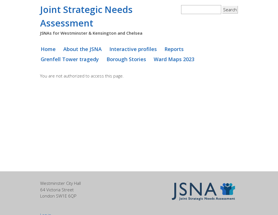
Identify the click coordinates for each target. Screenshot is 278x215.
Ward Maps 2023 (174, 59)
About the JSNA (82, 49)
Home (48, 49)
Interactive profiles (133, 49)
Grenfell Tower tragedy (70, 59)
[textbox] (201, 9)
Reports (174, 49)
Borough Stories (126, 59)
